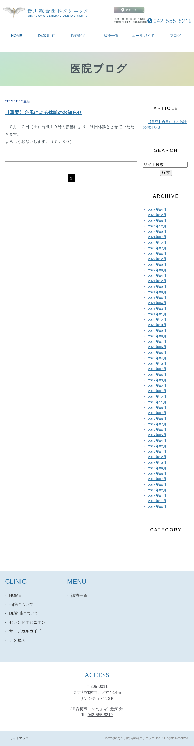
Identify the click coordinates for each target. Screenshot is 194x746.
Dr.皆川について (23, 613)
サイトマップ (19, 738)
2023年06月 (157, 254)
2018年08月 (157, 408)
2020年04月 (157, 358)
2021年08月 (157, 292)
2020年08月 (157, 336)
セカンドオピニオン (27, 622)
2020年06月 (157, 347)
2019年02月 (157, 386)
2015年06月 (157, 507)
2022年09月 (157, 265)
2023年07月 (157, 248)
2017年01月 (157, 452)
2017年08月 (157, 419)
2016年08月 (157, 474)
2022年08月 (157, 270)
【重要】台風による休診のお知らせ (43, 112)
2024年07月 (157, 237)
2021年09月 (157, 287)
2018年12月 (157, 397)
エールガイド (143, 35)
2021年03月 (157, 309)
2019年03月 (157, 380)
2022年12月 (157, 259)
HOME (16, 35)
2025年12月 (157, 215)
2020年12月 (157, 320)
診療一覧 (111, 35)
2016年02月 (157, 490)
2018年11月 (157, 402)
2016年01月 (157, 496)
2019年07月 (157, 369)
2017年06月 (157, 430)
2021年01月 (157, 314)
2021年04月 (157, 303)
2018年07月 (157, 413)
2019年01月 (157, 391)
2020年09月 (157, 331)
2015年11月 (157, 501)
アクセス (17, 640)
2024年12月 (157, 226)
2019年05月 (157, 375)
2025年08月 (157, 221)
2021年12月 (157, 281)
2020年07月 (157, 342)
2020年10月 (157, 325)
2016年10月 (157, 463)
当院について (21, 604)
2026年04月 (157, 210)
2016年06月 (157, 485)
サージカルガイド (25, 631)
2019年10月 (157, 364)
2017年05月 (157, 435)
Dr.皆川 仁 (46, 35)
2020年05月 (157, 353)
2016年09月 (157, 468)
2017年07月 (157, 424)
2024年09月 (157, 232)
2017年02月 (157, 446)
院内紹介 (78, 35)
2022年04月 (157, 276)
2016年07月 (157, 479)
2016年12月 (157, 457)
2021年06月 (157, 298)
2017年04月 (157, 441)
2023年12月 (157, 243)
